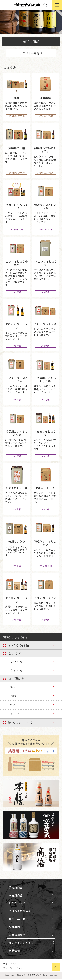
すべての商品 (18, 645)
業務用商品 (31, 41)
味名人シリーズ (20, 722)
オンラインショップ (21, 942)
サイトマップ (9, 963)
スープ (14, 714)
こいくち (16, 661)
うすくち (16, 670)
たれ (13, 705)
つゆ (13, 696)
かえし (14, 687)
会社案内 (14, 927)
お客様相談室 (17, 934)
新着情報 (14, 950)
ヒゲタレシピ (17, 903)
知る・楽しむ (17, 919)
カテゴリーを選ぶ (31, 53)
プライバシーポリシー (14, 968)
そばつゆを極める (20, 911)
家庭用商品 (16, 895)
